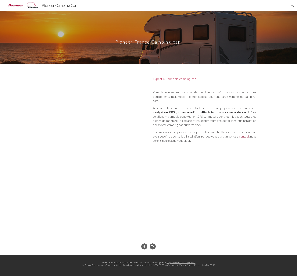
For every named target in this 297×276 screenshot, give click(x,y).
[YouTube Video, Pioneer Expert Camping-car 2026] (92, 105)
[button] (292, 5)
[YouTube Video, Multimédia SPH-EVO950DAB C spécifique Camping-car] (92, 193)
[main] (158, 37)
